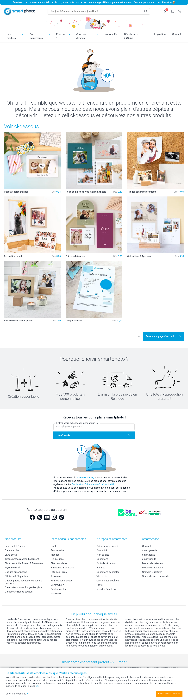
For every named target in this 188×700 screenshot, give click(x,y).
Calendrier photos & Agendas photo (24, 587)
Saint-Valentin (58, 589)
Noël (53, 546)
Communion (57, 584)
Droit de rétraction (106, 563)
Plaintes (100, 567)
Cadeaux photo (13, 550)
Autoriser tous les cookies (169, 694)
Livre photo (11, 554)
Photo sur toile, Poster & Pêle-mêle (24, 563)
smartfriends (149, 559)
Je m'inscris (63, 435)
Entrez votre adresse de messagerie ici (77, 423)
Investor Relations (106, 589)
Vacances (56, 593)
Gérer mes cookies (17, 693)
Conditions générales (107, 572)
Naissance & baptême (62, 567)
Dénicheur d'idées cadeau (18, 591)
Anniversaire (57, 550)
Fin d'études (57, 559)
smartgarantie (149, 550)
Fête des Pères (59, 572)
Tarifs (99, 584)
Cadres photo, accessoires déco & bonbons (23, 582)
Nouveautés (111, 34)
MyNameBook (12, 567)
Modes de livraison (152, 567)
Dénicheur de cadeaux (131, 36)
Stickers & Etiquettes (16, 576)
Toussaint (56, 576)
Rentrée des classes (62, 580)
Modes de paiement (153, 563)
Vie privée (101, 576)
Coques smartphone (16, 572)
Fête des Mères (59, 563)
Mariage (55, 554)
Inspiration (160, 34)
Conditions (102, 559)
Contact (176, 34)
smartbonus (148, 554)
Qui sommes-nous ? (107, 546)
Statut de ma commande (155, 576)
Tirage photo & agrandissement (22, 559)
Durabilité (101, 550)
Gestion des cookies (107, 580)
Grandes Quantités (152, 572)
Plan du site (102, 554)
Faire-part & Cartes (15, 546)
